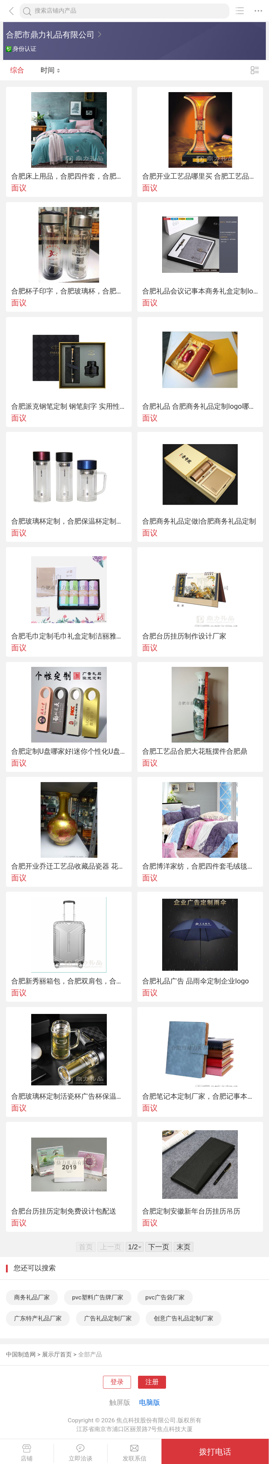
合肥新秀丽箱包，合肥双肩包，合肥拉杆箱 (69, 981)
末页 (184, 1247)
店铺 (26, 1453)
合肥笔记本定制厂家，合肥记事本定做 (200, 1096)
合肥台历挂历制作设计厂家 (184, 636)
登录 (117, 1382)
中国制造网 (21, 1354)
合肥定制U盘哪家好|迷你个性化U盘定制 (69, 751)
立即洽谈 (80, 1453)
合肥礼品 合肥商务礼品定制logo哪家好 (200, 406)
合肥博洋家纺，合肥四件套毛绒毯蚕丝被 (200, 866)
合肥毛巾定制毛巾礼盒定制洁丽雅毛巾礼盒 (69, 636)
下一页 (158, 1247)
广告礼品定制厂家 (108, 1318)
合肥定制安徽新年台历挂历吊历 (191, 1211)
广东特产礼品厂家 (38, 1318)
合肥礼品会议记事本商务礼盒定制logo (200, 291)
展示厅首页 (57, 1354)
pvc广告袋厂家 (165, 1297)
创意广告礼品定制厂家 (183, 1318)
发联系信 (134, 1453)
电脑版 (149, 1402)
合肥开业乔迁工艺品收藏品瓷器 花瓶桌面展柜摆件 (69, 866)
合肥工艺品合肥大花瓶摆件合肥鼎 (194, 751)
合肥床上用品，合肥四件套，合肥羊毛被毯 (69, 176)
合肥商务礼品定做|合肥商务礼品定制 (199, 521)
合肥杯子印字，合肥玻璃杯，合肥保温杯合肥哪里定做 (69, 291)
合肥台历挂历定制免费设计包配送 (63, 1211)
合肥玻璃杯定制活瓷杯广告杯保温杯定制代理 (69, 1096)
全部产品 (90, 1354)
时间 (51, 70)
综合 (17, 70)
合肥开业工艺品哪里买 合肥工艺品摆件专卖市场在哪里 (200, 176)
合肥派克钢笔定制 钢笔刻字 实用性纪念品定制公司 (69, 406)
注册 (152, 1382)
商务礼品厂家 (32, 1297)
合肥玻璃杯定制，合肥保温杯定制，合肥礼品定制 (69, 521)
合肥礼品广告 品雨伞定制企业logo (195, 981)
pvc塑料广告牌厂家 (97, 1297)
